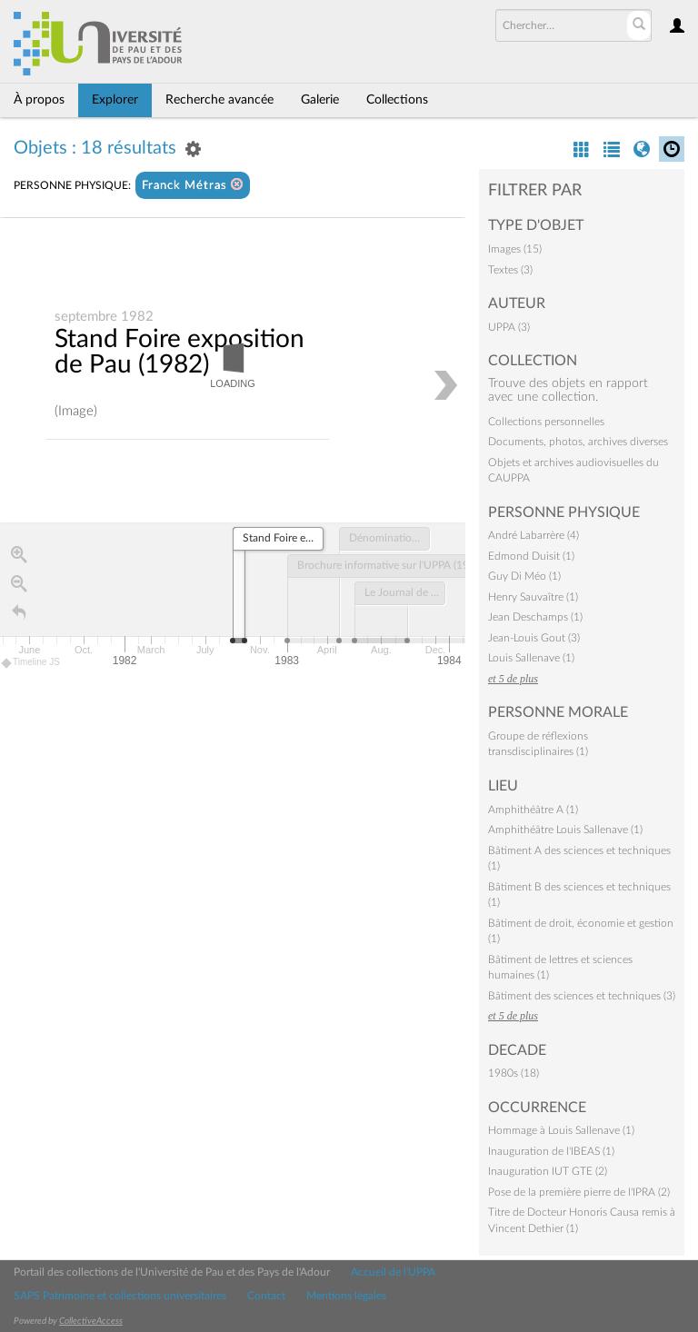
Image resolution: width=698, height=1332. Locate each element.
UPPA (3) (509, 327)
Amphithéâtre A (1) (533, 809)
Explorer (115, 100)
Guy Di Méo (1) (524, 576)
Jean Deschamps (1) (535, 616)
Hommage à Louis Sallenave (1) (561, 1130)
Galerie (320, 100)
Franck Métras (193, 185)
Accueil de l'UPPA (393, 1272)
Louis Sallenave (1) (531, 657)
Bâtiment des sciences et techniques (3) (581, 995)
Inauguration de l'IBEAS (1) (551, 1151)
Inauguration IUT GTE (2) (547, 1171)
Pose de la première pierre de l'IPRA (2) (579, 1192)
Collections (397, 100)
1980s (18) (513, 1073)
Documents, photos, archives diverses (578, 441)
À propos (39, 100)
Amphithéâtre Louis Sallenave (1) (565, 829)
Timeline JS (31, 664)
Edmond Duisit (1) (531, 556)
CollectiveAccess (91, 1321)
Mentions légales (346, 1295)
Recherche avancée (219, 100)
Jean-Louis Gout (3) (534, 637)
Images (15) (515, 249)
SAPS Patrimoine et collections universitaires (120, 1295)
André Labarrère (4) (533, 535)
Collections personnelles (546, 421)
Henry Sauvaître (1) (533, 596)
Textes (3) (510, 269)
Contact (266, 1295)
